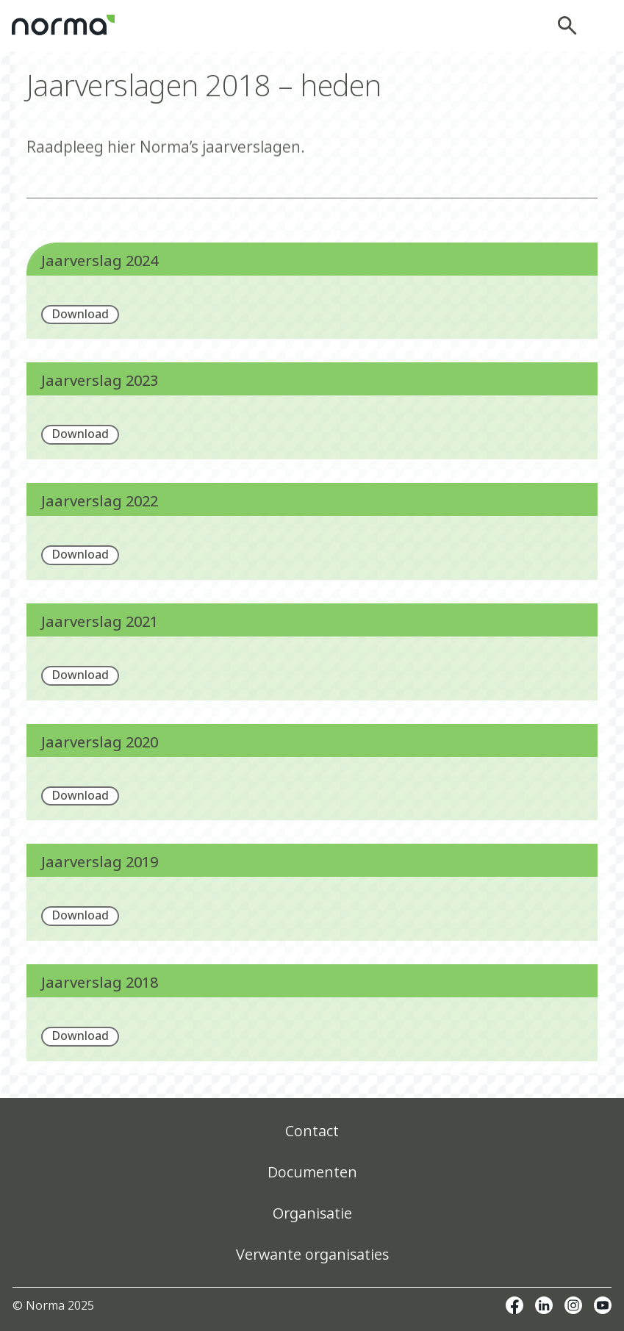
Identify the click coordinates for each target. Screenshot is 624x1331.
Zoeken (571, 26)
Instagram (573, 1305)
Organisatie (312, 1213)
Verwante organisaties (312, 1254)
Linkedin (544, 1305)
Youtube (603, 1305)
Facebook (514, 1305)
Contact (312, 1131)
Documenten (312, 1172)
